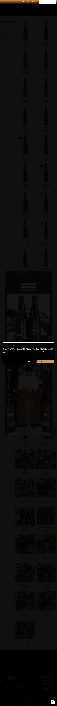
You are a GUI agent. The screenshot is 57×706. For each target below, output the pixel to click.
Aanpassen (28, 361)
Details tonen (48, 357)
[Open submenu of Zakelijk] (54, 2)
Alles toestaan (45, 361)
